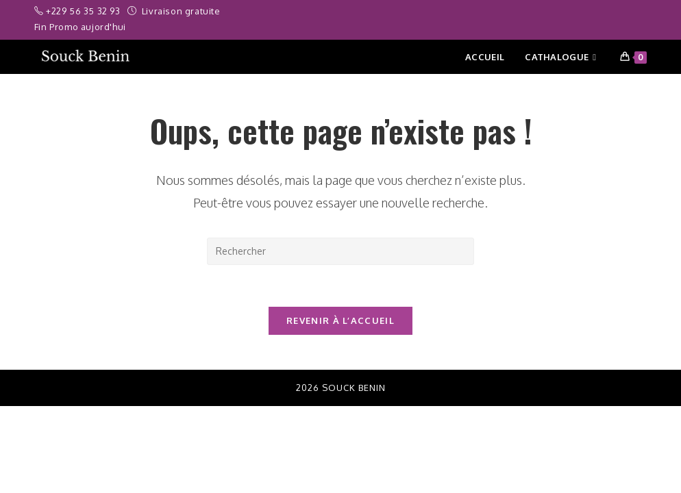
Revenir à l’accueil (340, 320)
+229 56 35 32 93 (84, 10)
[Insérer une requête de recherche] (340, 251)
